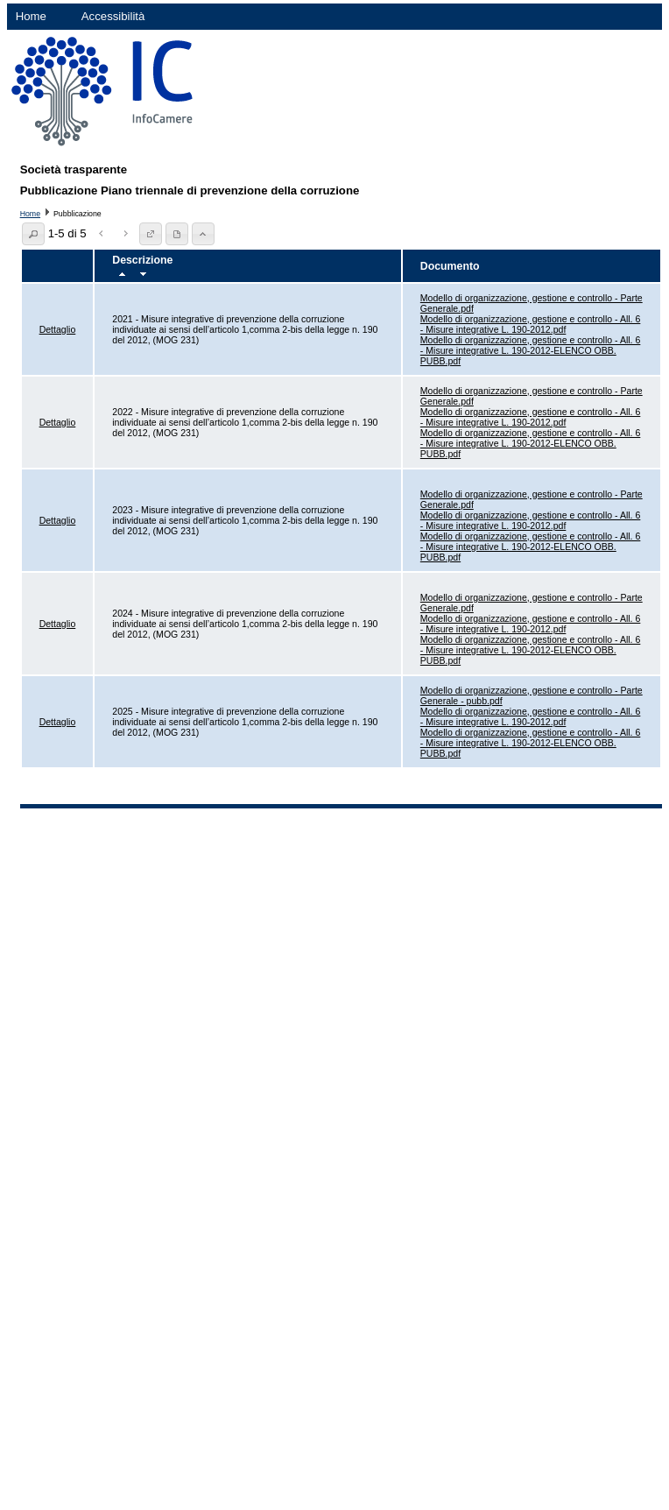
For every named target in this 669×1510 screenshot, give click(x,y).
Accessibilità (113, 16)
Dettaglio (57, 329)
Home (31, 16)
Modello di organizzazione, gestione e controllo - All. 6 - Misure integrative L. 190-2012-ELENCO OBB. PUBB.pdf (530, 350)
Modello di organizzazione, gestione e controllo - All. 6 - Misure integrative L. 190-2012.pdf (530, 324)
